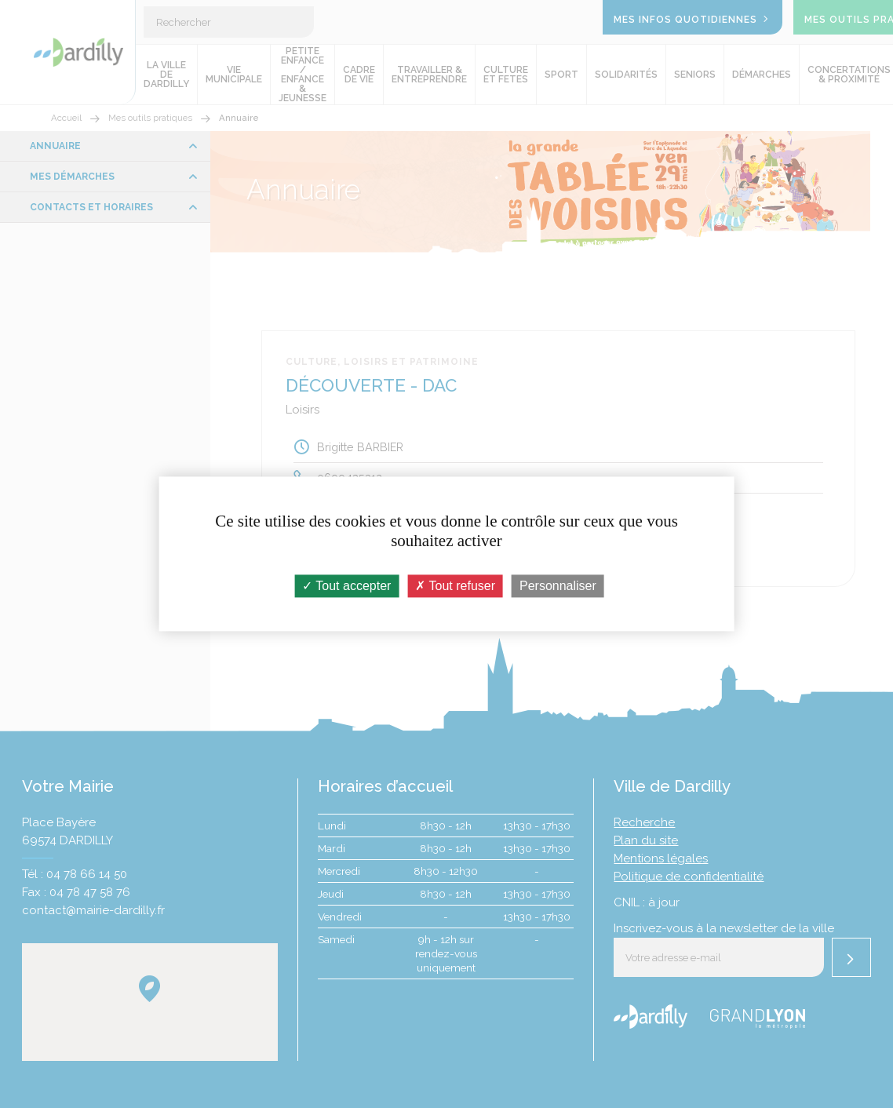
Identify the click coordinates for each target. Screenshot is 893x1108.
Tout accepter (346, 585)
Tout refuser (455, 585)
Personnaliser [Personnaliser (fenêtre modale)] (557, 585)
